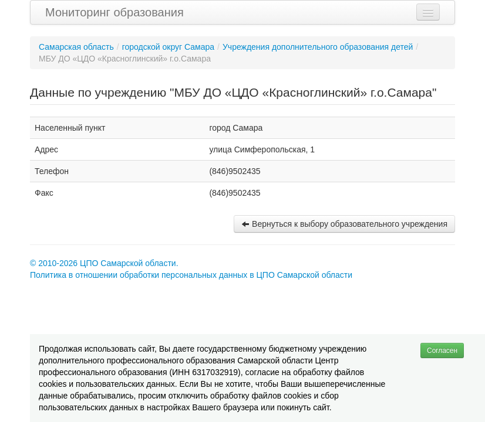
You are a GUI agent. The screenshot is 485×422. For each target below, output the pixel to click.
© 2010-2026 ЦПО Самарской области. (104, 263)
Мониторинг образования (114, 12)
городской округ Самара (168, 47)
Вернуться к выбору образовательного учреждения (344, 224)
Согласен (442, 350)
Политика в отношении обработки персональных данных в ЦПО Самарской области (191, 275)
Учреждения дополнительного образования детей (318, 47)
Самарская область (76, 47)
